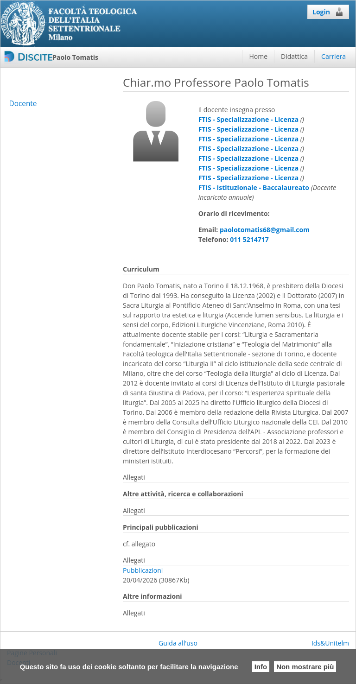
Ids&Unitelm (330, 643)
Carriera (333, 56)
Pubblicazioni (143, 570)
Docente (23, 103)
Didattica (294, 56)
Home (258, 56)
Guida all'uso (178, 643)
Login (328, 11)
